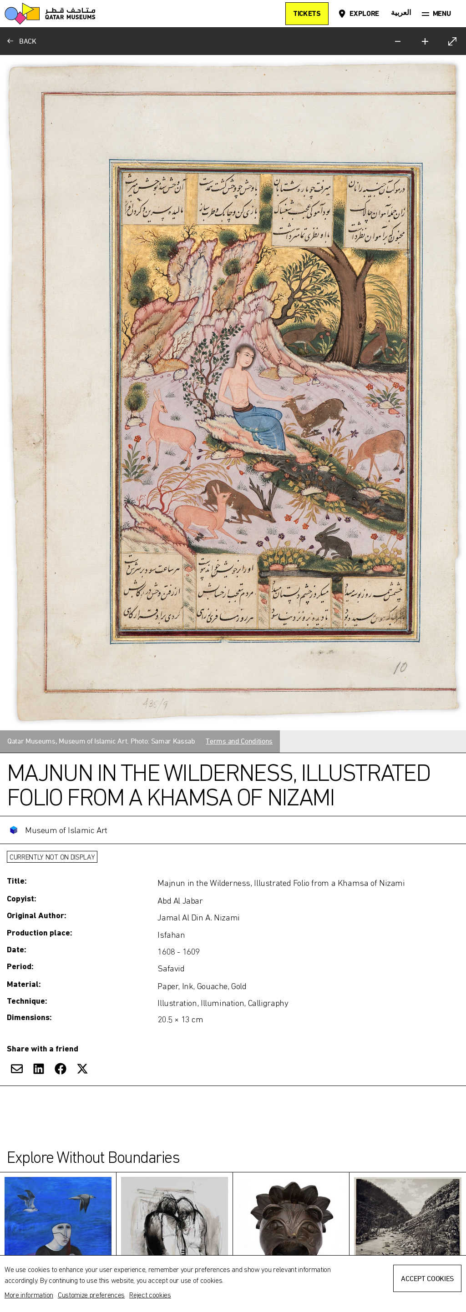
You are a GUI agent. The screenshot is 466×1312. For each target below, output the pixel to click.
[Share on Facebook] (61, 1069)
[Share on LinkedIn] (39, 1069)
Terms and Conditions (239, 741)
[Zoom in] (425, 41)
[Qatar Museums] (50, 13)
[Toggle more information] (233, 925)
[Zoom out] (397, 41)
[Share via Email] (17, 1069)
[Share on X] (82, 1069)
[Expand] (452, 41)
